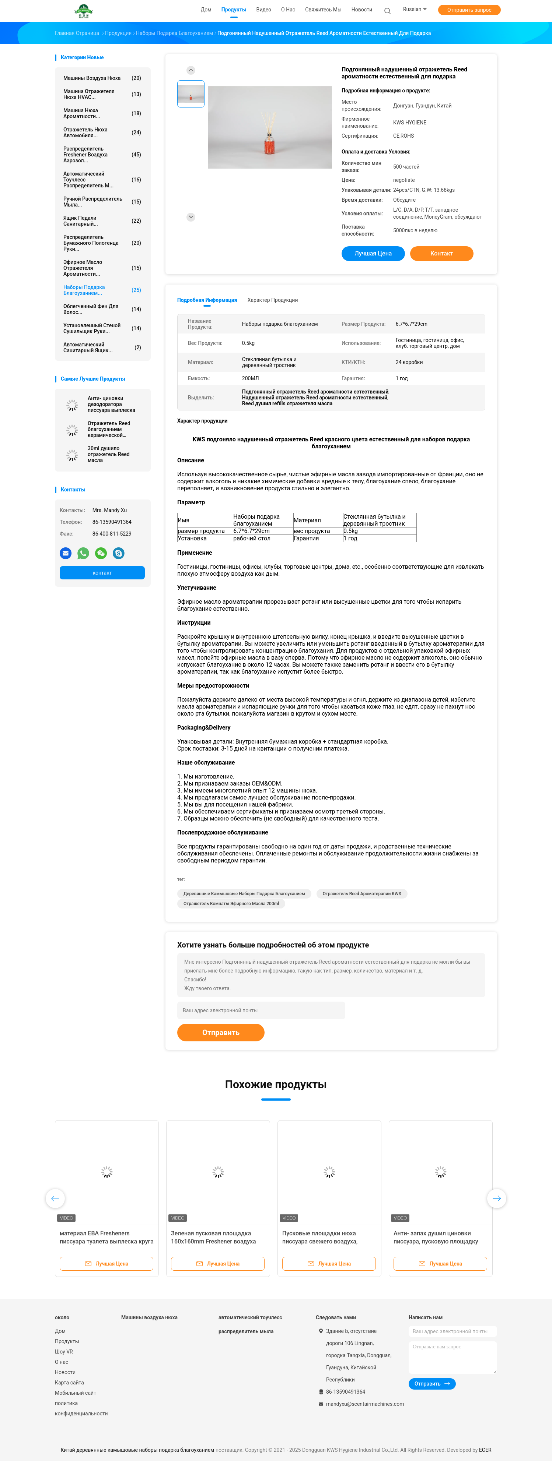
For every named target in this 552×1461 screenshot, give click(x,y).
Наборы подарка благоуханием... (102, 290)
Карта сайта (69, 1383)
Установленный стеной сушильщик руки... (102, 328)
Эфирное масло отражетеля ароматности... (102, 268)
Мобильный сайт (75, 1393)
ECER (485, 1450)
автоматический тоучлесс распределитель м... (102, 179)
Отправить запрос (469, 10)
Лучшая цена (373, 253)
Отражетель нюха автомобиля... (102, 132)
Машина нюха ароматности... (102, 113)
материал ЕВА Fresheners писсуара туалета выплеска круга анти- (107, 1241)
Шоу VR (64, 1352)
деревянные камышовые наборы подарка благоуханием (244, 893)
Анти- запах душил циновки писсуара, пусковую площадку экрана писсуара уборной (436, 1241)
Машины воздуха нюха (102, 78)
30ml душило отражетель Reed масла (109, 454)
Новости (65, 1372)
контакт (102, 573)
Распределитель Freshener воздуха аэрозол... (102, 154)
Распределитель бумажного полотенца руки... (102, 243)
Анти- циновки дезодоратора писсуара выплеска (111, 404)
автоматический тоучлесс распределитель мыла (250, 1324)
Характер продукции (273, 300)
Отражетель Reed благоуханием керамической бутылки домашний (112, 429)
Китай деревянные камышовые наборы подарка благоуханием (137, 1450)
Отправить (221, 1032)
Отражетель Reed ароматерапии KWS (362, 893)
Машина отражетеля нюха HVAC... (102, 94)
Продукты (67, 1341)
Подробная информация (207, 300)
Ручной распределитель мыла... (102, 202)
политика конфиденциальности (80, 1408)
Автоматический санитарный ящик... (102, 347)
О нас (61, 1362)
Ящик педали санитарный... (102, 221)
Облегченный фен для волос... (102, 309)
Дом (60, 1331)
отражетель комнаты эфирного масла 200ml (231, 903)
